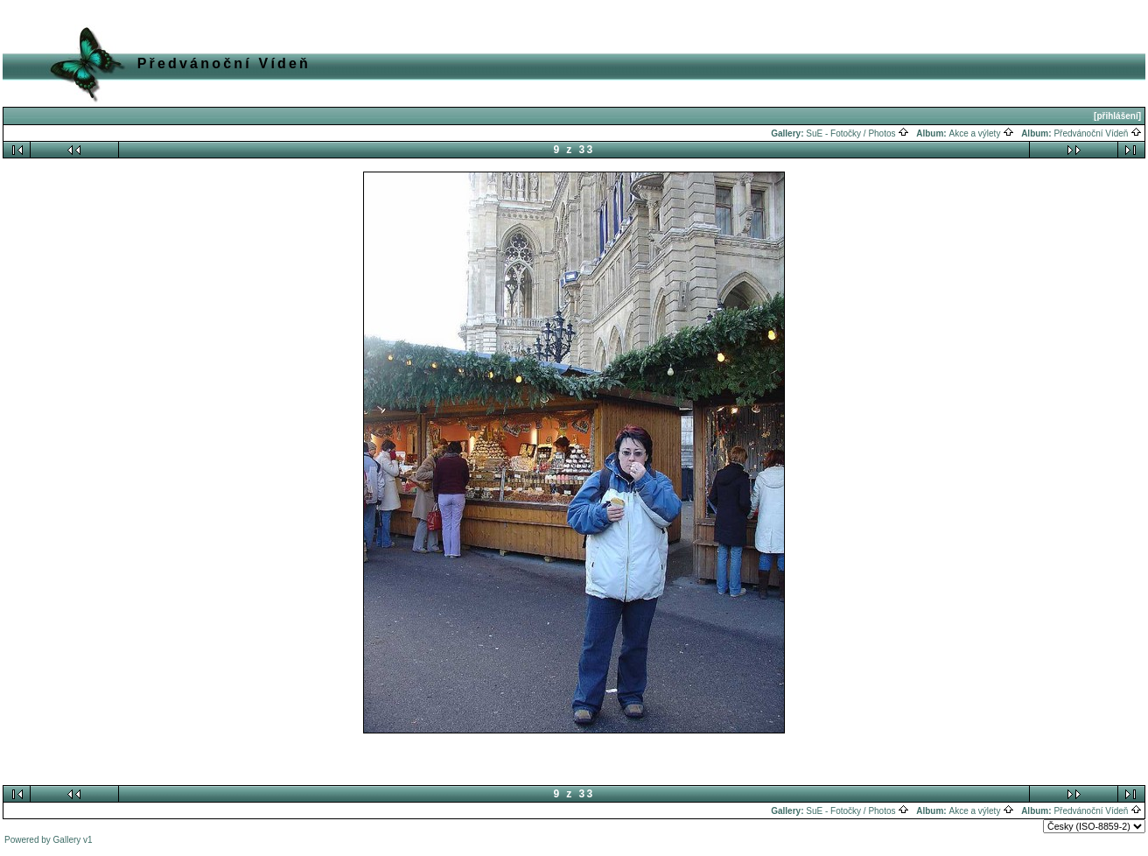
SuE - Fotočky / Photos (857, 133)
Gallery (67, 840)
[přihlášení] (1117, 116)
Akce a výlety (981, 133)
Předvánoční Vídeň (1098, 133)
